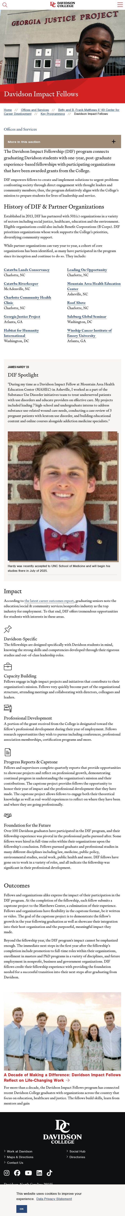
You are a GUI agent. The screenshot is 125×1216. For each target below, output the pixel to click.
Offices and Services (35, 110)
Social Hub (77, 1151)
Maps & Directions (20, 1157)
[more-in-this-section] (62, 141)
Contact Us (15, 1163)
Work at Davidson (19, 1151)
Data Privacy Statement (54, 1199)
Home (8, 110)
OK (22, 1208)
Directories (77, 1157)
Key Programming (53, 114)
